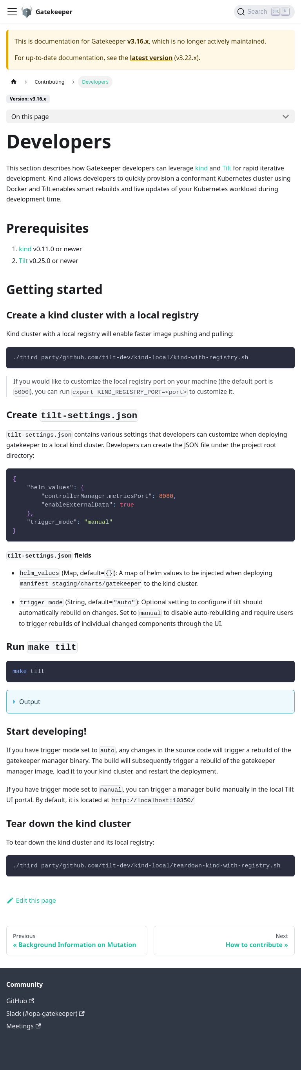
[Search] (264, 12)
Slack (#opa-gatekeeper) (45, 1013)
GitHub (20, 1001)
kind (201, 168)
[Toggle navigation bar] (12, 12)
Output (29, 701)
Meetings (23, 1026)
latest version (151, 57)
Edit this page (31, 900)
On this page (30, 116)
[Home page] (13, 82)
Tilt (226, 168)
